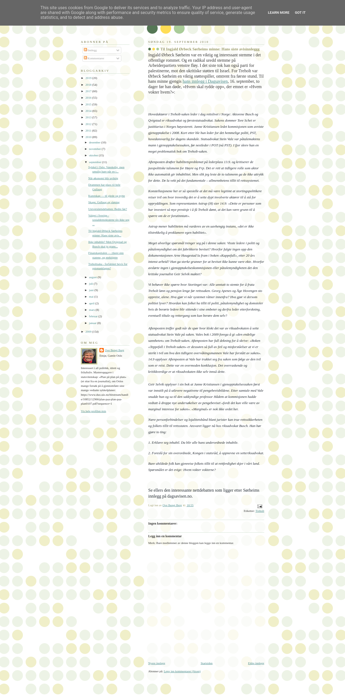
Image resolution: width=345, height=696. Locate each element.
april (92, 303)
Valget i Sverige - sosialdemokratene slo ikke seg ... (108, 220)
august (93, 277)
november (95, 148)
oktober (94, 155)
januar (93, 323)
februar (93, 316)
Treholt (260, 510)
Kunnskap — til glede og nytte (106, 195)
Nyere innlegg (156, 663)
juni (91, 290)
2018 (88, 84)
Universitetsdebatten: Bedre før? (107, 209)
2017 (88, 91)
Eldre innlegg (256, 663)
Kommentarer (94, 58)
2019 (88, 78)
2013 (88, 117)
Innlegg (90, 50)
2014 (88, 110)
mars (92, 309)
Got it (300, 13)
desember (95, 142)
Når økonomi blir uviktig (103, 178)
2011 (88, 130)
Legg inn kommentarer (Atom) (182, 671)
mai (91, 296)
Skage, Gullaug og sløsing (104, 202)
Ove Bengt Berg (114, 350)
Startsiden (206, 663)
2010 (88, 137)
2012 (88, 124)
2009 (88, 331)
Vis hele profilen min (93, 411)
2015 (88, 104)
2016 (88, 97)
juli (91, 283)
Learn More (278, 13)
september (95, 162)
